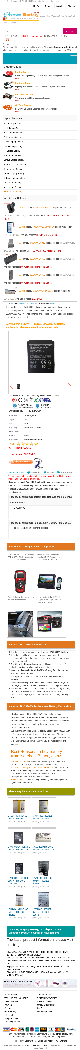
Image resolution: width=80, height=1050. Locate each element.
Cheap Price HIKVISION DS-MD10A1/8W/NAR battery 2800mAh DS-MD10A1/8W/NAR (38, 973)
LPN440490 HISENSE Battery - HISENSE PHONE (18, 912)
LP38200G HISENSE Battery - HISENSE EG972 (41, 912)
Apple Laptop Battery (13, 128)
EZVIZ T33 (8, 299)
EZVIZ (21, 226)
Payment (8, 1005)
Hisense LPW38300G (43, 303)
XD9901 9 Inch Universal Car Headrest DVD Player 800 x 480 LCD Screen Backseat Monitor (50, 557)
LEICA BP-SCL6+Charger (15, 215)
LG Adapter (9, 1015)
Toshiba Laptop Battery (14, 173)
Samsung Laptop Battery (15, 164)
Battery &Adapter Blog (46, 1005)
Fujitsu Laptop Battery (13, 142)
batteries (58, 47)
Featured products (44, 1011)
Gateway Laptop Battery (14, 178)
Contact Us (9, 1008)
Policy (50, 1041)
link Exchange (10, 1011)
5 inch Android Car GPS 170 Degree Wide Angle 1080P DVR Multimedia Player (50, 599)
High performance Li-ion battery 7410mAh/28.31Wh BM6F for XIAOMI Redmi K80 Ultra (38, 968)
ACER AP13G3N (44, 1001)
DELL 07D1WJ (11, 1001)
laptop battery (62, 1034)
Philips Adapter (11, 1018)
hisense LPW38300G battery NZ (31, 482)
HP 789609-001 (11, 995)
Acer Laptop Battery (12, 123)
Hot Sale (37, 6)
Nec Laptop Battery (12, 187)
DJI (20, 242)
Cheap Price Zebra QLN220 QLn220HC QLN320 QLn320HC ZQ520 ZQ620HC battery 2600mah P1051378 (37, 953)
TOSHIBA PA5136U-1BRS (16, 998)
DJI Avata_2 (68, 259)
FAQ (57, 1041)
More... (18, 78)
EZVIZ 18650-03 (11, 235)
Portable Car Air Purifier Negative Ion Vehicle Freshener (21, 598)
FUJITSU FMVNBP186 (46, 998)
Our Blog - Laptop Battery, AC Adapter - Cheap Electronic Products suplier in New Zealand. (35, 931)
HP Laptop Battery (12, 151)
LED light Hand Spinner (31, 36)
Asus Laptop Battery (13, 133)
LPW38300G (19, 508)
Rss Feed (40, 1008)
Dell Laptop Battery (12, 137)
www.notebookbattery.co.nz (35, 1045)
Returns (48, 6)
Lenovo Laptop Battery (14, 160)
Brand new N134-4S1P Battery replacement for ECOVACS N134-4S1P (38, 958)
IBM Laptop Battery (12, 155)
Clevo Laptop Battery (13, 146)
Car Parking (66, 36)
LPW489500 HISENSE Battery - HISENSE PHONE (42, 881)
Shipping (60, 6)
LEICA (21, 207)
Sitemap (71, 6)
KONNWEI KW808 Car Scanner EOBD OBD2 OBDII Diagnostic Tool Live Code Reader (21, 557)
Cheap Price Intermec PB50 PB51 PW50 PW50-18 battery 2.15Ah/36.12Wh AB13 (41, 962)
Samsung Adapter (12, 1022)
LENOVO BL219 (43, 995)
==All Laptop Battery (13, 192)
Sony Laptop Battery (13, 169)
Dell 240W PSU (51, 36)
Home (8, 303)
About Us (23, 1041)
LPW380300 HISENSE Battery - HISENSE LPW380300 (18, 881)
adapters (68, 47)
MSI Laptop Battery (12, 183)
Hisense (16, 303)
